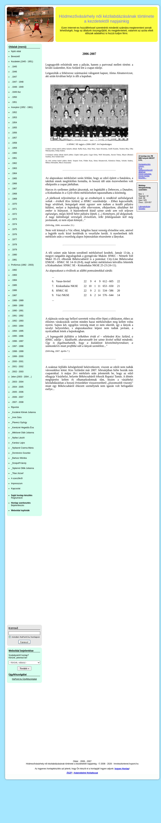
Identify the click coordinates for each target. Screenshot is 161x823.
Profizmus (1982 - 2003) (22, 265)
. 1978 (14, 244)
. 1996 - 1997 (17, 341)
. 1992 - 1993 (17, 321)
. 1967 (14, 188)
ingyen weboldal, (145, 174)
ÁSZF (69, 773)
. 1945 (14, 66)
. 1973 (14, 219)
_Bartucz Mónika (19, 458)
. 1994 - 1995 (17, 331)
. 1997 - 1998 (17, 346)
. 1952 (14, 112)
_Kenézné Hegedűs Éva (22, 427)
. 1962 (14, 163)
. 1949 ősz (16, 92)
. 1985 (14, 285)
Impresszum (16, 483)
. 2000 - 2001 (17, 361)
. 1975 (14, 229)
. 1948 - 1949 (17, 87)
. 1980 (14, 254)
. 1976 (14, 234)
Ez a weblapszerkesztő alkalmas (145, 170)
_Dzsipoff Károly (18, 463)
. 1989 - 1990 (17, 305)
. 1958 (14, 143)
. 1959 (14, 148)
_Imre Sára (16, 417)
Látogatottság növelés (144, 207)
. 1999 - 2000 (17, 356)
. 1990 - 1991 (17, 310)
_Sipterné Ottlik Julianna (22, 468)
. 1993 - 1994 (17, 326)
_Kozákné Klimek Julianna (23, 412)
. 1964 (14, 173)
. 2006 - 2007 (17, 397)
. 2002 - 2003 (17, 371)
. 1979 (14, 249)
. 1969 (14, 199)
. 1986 (14, 290)
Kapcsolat (15, 488)
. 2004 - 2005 (17, 387)
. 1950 (14, 97)
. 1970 (14, 204)
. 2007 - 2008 (17, 402)
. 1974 (14, 224)
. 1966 (14, 183)
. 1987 (14, 295)
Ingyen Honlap (122, 768)
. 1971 (14, 209)
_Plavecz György (19, 422)
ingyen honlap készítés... (144, 177)
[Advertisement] (21, 570)
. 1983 (14, 275)
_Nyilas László (18, 437)
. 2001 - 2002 (17, 366)
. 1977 (14, 239)
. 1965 (14, 178)
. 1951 (14, 102)
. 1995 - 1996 (17, 336)
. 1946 (14, 71)
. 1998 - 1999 (17, 351)
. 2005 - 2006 (17, 392)
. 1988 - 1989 (17, 300)
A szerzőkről (16, 478)
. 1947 (14, 77)
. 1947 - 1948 (17, 82)
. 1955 (14, 127)
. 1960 (14, 153)
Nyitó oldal (16, 51)
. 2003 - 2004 (17, 382)
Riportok (15, 407)
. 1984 (14, 280)
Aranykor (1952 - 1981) (22, 107)
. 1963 (14, 168)
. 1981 (14, 260)
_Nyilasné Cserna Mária (22, 448)
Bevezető (15, 56)
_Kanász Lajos (18, 443)
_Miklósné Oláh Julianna (22, 432)
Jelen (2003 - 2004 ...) (21, 376)
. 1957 (14, 138)
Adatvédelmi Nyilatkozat (86, 773)
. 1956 (14, 132)
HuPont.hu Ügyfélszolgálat (24, 679)
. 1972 (14, 214)
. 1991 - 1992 (17, 315)
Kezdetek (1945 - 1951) (22, 61)
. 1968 (14, 193)
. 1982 (14, 270)
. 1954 (14, 122)
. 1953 (14, 117)
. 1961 (14, 158)
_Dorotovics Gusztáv (21, 453)
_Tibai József (17, 473)
